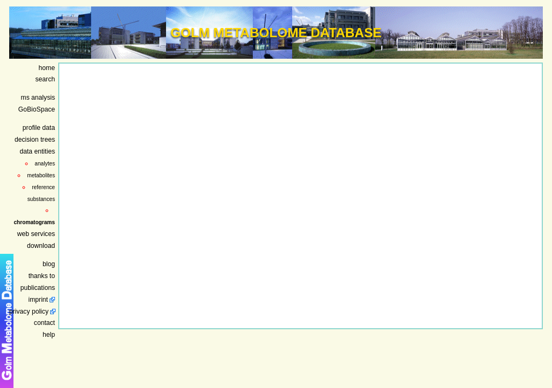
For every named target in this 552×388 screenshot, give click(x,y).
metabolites (41, 175)
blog (49, 264)
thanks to (42, 276)
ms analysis (38, 97)
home (47, 68)
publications (37, 288)
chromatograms (34, 222)
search (46, 79)
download (41, 246)
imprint (38, 299)
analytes (44, 164)
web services (36, 234)
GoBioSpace (36, 109)
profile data (39, 127)
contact (44, 323)
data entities (37, 151)
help (49, 334)
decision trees (35, 139)
